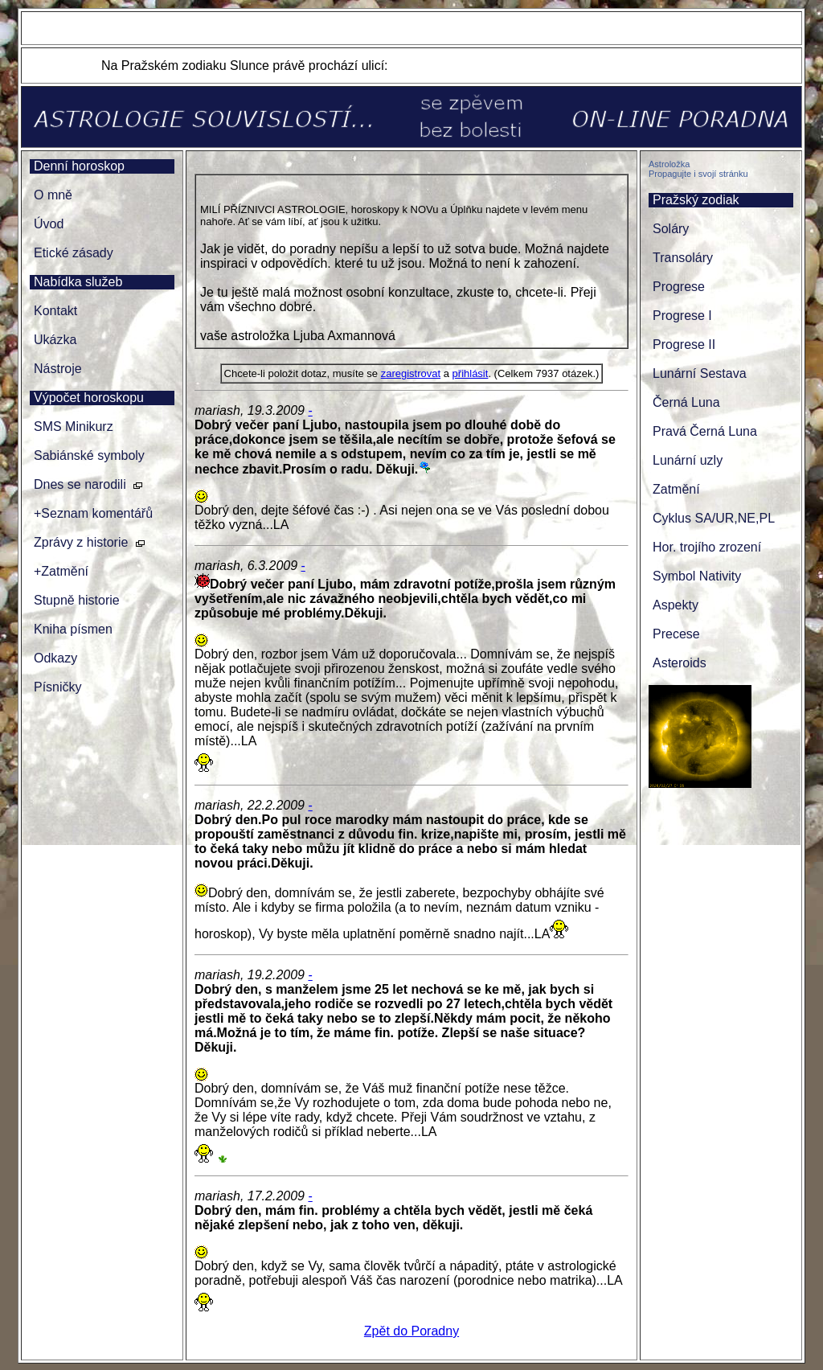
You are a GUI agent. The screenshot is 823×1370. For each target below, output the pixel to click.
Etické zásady (73, 253)
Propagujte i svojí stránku (698, 173)
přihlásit (470, 373)
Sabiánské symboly (89, 455)
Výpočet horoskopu (89, 397)
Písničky (58, 687)
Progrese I (682, 315)
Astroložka (669, 164)
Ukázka (55, 340)
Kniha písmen (73, 629)
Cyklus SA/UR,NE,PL (714, 518)
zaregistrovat (410, 373)
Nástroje (58, 368)
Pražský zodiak (696, 200)
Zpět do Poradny (411, 1331)
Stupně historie (77, 600)
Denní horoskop (79, 166)
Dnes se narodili (80, 484)
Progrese (679, 286)
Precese (676, 634)
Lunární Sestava (700, 373)
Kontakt (55, 311)
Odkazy (55, 658)
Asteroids (679, 663)
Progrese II (684, 344)
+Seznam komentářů (93, 513)
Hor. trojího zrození (707, 547)
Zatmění (676, 489)
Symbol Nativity (697, 576)
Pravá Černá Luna (705, 431)
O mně (53, 195)
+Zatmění (61, 571)
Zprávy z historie (81, 542)
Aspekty (675, 605)
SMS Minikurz (73, 426)
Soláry (671, 229)
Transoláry (683, 258)
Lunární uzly (688, 460)
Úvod (48, 224)
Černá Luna (686, 402)
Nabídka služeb (78, 282)
